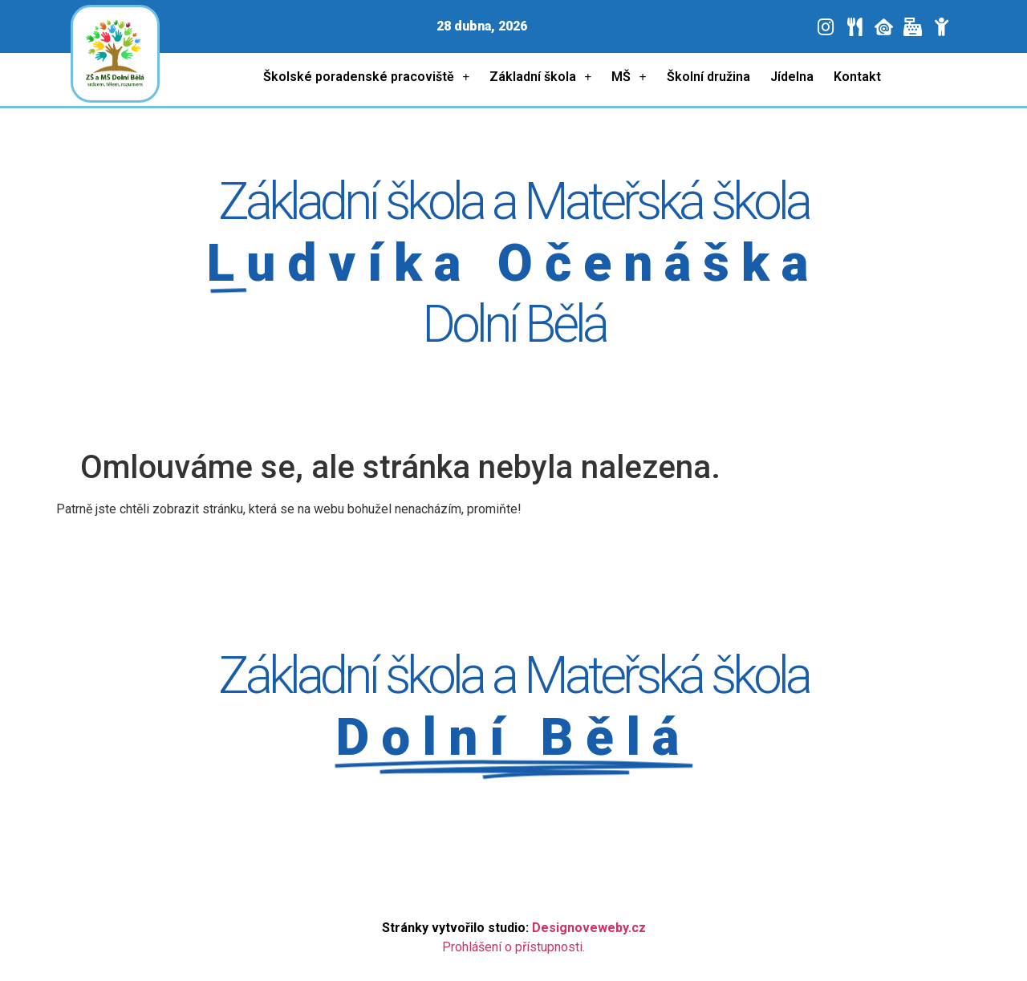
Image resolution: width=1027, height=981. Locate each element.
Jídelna (792, 76)
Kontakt (857, 76)
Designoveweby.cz (589, 927)
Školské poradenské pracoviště (366, 77)
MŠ (628, 77)
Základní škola (540, 77)
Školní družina (708, 76)
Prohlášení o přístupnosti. (513, 947)
